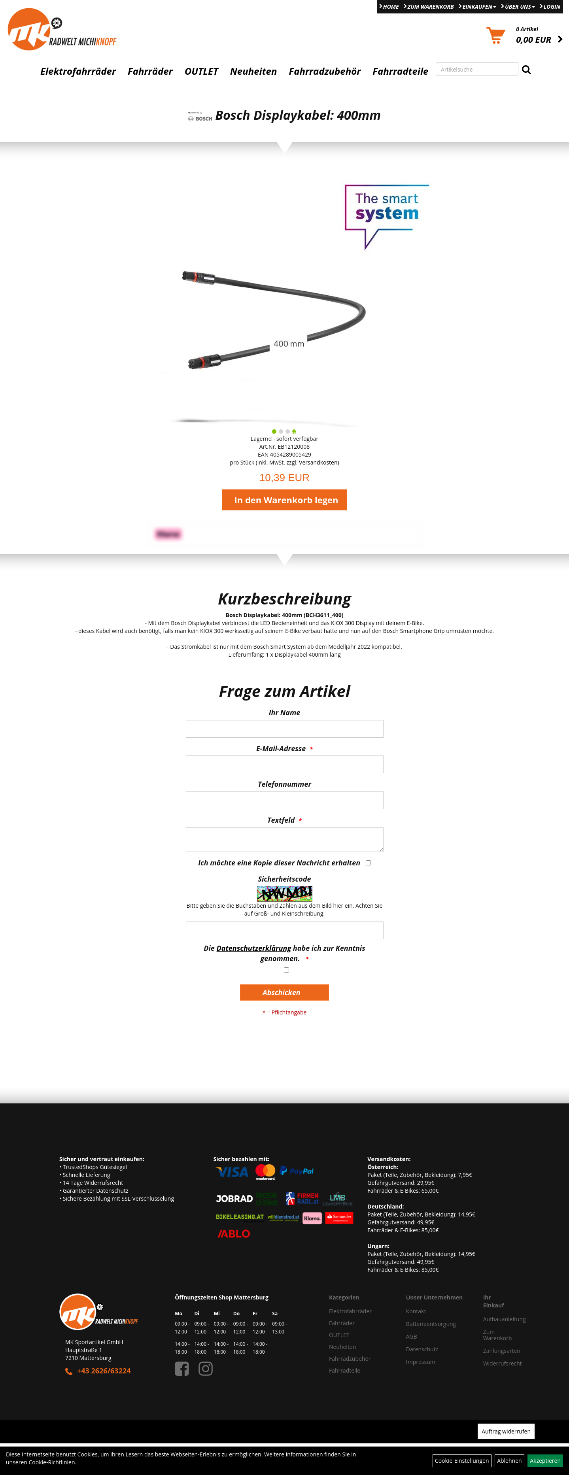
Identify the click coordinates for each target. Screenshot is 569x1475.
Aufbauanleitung (493, 1319)
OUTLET (201, 71)
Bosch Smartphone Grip (414, 631)
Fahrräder (150, 71)
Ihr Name (284, 712)
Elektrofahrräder (78, 71)
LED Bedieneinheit (283, 623)
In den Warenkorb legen (286, 500)
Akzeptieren (545, 1460)
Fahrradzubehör (325, 71)
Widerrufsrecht (493, 1363)
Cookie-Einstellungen (462, 1460)
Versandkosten (318, 462)
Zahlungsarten (493, 1350)
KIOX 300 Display (352, 623)
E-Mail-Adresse (281, 748)
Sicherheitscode (284, 879)
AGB (411, 1336)
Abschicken (281, 992)
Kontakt (416, 1311)
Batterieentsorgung (431, 1324)
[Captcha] (285, 930)
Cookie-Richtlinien (52, 1462)
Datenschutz (422, 1349)
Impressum (420, 1361)
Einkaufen (479, 6)
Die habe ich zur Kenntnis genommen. (284, 953)
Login (552, 6)
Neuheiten (253, 71)
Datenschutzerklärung (254, 948)
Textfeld (281, 820)
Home (391, 6)
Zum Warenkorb (431, 6)
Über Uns (520, 6)
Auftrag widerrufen (506, 1431)
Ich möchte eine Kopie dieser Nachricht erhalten (279, 862)
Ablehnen (509, 1460)
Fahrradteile (400, 71)
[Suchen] (526, 69)
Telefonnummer (284, 784)
